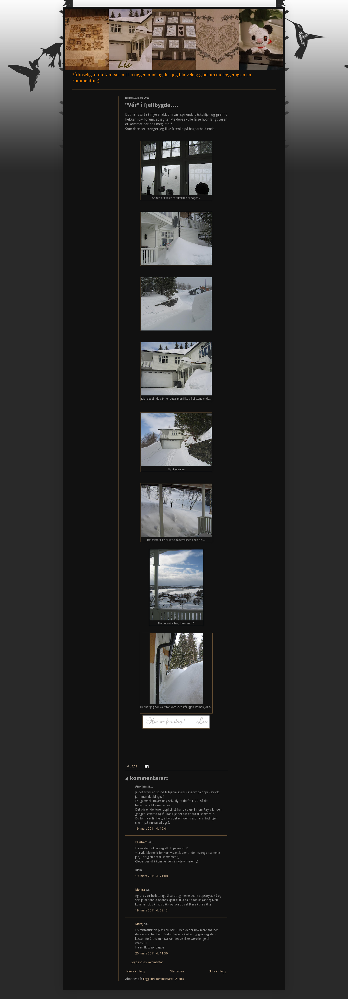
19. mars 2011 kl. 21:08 (151, 876)
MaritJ (139, 924)
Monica (140, 889)
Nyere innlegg (135, 971)
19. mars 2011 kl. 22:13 (151, 910)
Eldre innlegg (217, 971)
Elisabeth (141, 842)
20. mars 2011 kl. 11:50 (151, 953)
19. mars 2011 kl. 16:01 (151, 828)
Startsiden (177, 971)
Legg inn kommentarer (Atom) (163, 979)
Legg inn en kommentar (147, 962)
